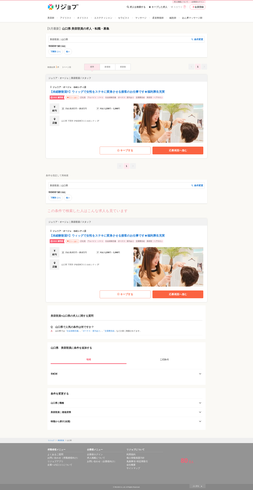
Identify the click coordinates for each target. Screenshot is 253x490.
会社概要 (131, 464)
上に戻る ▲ (197, 486)
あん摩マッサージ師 (192, 18)
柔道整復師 (158, 18)
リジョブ (51, 440)
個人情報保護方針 (135, 458)
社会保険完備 (72, 331)
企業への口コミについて (59, 464)
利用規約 (131, 454)
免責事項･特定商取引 (137, 461)
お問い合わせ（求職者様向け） (63, 458)
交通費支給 (109, 331)
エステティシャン (103, 18)
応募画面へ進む (178, 150)
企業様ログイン (198, 2)
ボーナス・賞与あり (91, 331)
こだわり (164, 359)
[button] (126, 108)
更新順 (123, 67)
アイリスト (65, 18)
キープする (125, 150)
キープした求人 (158, 7)
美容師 (50, 18)
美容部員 (61, 440)
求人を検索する (136, 7)
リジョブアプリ (55, 461)
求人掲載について (181, 2)
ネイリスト (82, 18)
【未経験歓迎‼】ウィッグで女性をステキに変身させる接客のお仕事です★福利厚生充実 (107, 91)
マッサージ (141, 18)
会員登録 (198, 7)
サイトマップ (133, 468)
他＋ (68, 51)
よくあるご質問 (55, 454)
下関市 (56, 51)
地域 (88, 359)
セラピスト (123, 18)
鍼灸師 (172, 18)
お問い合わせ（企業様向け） (101, 461)
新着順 (107, 67)
